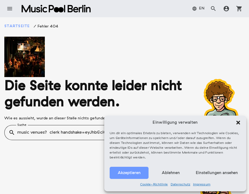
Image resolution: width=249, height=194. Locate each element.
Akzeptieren (129, 173)
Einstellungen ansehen (217, 173)
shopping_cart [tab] (239, 8)
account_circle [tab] (226, 8)
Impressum (202, 184)
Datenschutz (180, 184)
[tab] (198, 8)
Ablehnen (171, 173)
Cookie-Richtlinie (154, 184)
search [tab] (213, 8)
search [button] (12, 132)
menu (9, 8)
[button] (238, 122)
